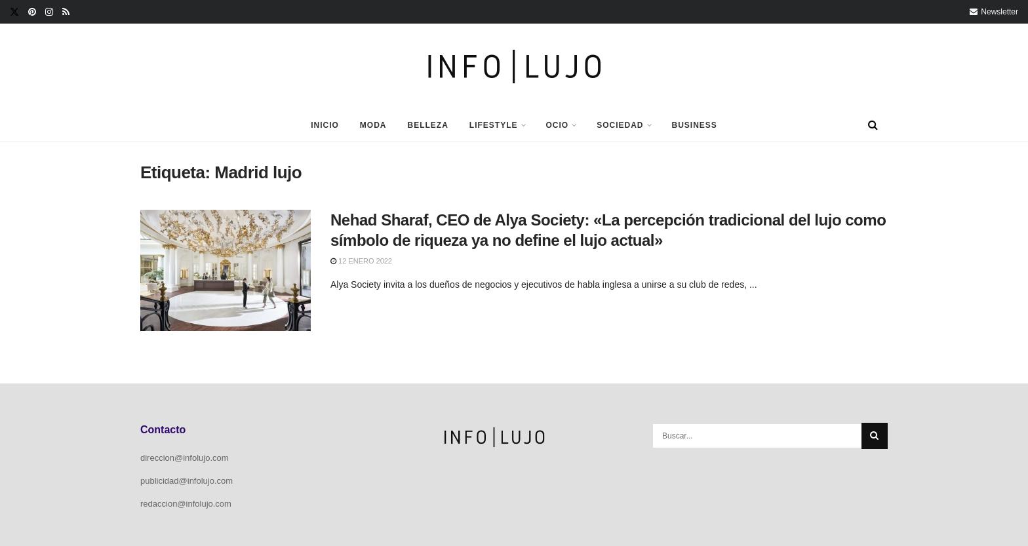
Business (694, 125)
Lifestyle (493, 125)
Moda (373, 125)
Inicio (325, 125)
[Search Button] (873, 125)
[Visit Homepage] (514, 66)
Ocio (557, 125)
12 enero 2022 (361, 261)
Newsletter (994, 11)
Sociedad (620, 125)
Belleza (427, 125)
